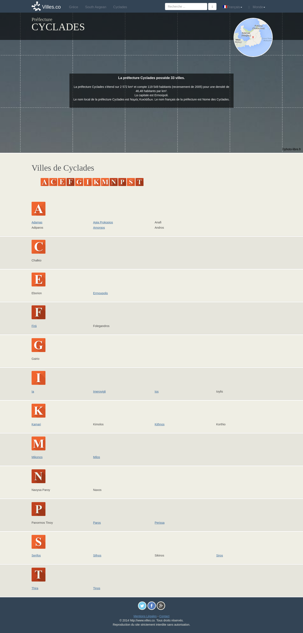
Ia (33, 391)
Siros (219, 555)
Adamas (37, 222)
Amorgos (99, 227)
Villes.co (51, 7)
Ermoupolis (100, 293)
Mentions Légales (145, 616)
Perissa (160, 522)
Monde (257, 7)
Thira (35, 588)
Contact (164, 616)
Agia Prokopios (103, 222)
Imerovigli (99, 391)
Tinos (96, 588)
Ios (157, 391)
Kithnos (160, 424)
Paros (97, 522)
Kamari (36, 424)
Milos (96, 457)
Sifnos (97, 555)
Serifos (36, 555)
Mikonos (37, 457)
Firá (34, 326)
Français (232, 7)
